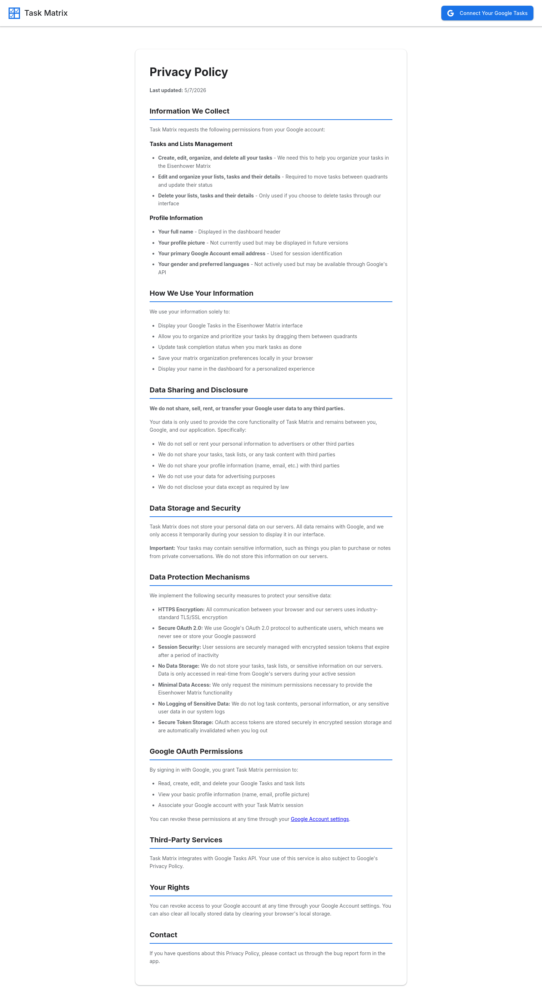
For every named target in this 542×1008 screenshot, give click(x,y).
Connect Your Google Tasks (487, 13)
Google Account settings (320, 819)
